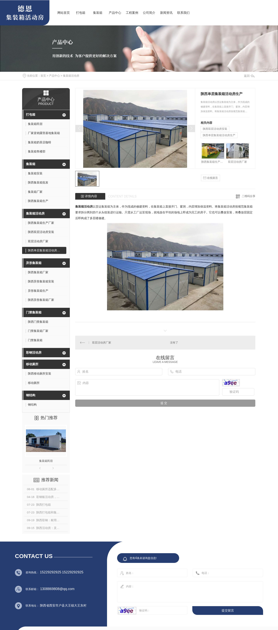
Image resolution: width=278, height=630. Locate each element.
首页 (43, 75)
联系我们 (183, 12)
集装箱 (97, 12)
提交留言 (228, 610)
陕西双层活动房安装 (215, 128)
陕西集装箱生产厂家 (213, 161)
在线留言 (210, 178)
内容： (186, 591)
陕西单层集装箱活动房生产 (219, 135)
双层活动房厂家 (237, 161)
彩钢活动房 (33, 352)
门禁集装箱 (33, 312)
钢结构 (30, 395)
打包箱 (80, 12)
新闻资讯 (166, 12)
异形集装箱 (33, 263)
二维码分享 (248, 196)
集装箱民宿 (46, 460)
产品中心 (115, 12)
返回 (249, 75)
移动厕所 (32, 364)
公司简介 (149, 12)
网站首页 (63, 12)
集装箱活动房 (71, 75)
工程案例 (132, 12)
